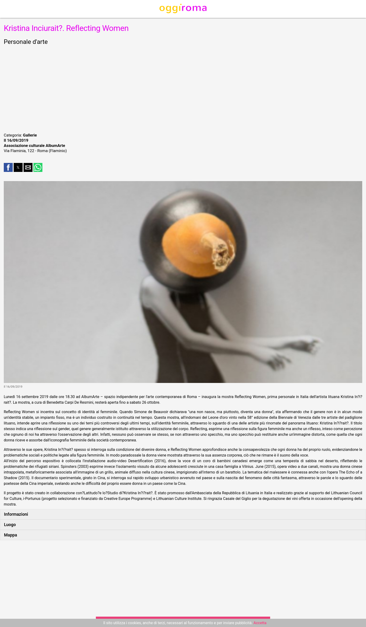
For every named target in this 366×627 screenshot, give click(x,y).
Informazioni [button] (16, 514)
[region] (183, 88)
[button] (8, 167)
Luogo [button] (10, 524)
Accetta (259, 623)
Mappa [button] (10, 534)
